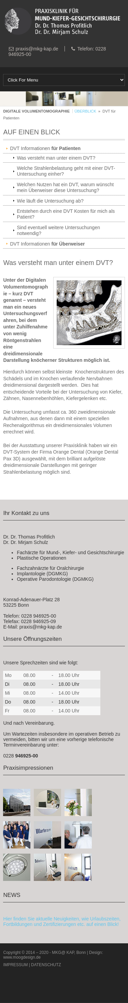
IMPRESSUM (15, 964)
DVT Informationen (45, 148)
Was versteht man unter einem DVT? (56, 158)
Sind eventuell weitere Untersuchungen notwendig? (58, 230)
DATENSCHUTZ (46, 964)
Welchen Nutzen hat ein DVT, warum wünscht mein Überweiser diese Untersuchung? (65, 187)
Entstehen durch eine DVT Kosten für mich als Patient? (66, 214)
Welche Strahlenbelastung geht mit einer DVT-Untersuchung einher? (66, 171)
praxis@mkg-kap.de (37, 48)
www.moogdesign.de (22, 957)
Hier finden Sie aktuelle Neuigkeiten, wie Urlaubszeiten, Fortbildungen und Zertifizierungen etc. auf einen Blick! (61, 921)
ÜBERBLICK (85, 111)
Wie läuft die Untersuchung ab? (50, 201)
